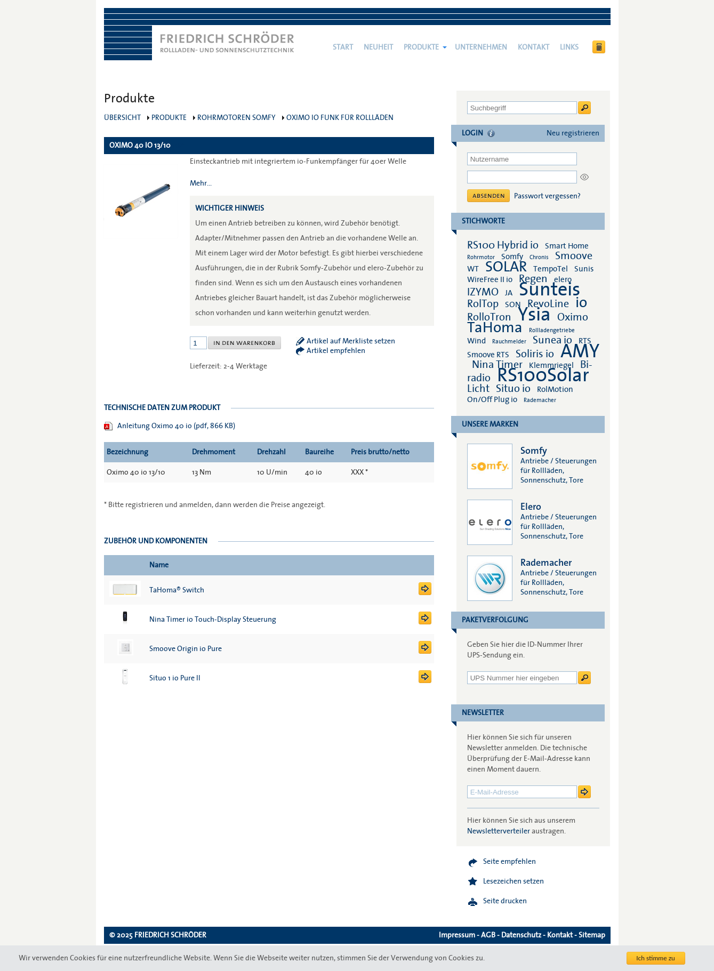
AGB (488, 935)
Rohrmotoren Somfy (236, 118)
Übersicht (122, 118)
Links (569, 47)
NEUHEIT (378, 47)
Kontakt (533, 47)
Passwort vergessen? (547, 196)
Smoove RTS (488, 354)
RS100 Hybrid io (503, 245)
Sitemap (592, 935)
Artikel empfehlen (336, 351)
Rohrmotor (481, 257)
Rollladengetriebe (552, 330)
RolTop (483, 304)
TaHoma (495, 327)
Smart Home (567, 246)
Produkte (421, 47)
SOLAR (506, 267)
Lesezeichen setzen (513, 881)
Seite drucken (505, 901)
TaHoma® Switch (176, 590)
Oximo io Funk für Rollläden (340, 118)
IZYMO (483, 292)
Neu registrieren (573, 133)
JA (509, 293)
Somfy (512, 256)
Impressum (457, 935)
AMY (579, 351)
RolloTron (489, 317)
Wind (476, 341)
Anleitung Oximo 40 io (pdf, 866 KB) (176, 426)
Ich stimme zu (655, 958)
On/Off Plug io (492, 399)
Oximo (572, 317)
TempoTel (550, 269)
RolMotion (555, 389)
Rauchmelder (509, 341)
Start (343, 47)
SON (513, 304)
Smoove (573, 256)
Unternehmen (481, 47)
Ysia (534, 314)
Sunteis (549, 289)
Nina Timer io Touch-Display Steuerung (212, 619)
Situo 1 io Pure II (174, 678)
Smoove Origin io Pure (185, 649)
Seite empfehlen (509, 861)
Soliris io (535, 354)
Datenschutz (521, 935)
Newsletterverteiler (498, 831)
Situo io (513, 389)
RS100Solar (543, 375)
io (581, 302)
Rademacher (540, 400)
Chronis (539, 257)
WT (473, 269)
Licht (478, 389)
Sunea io (552, 340)
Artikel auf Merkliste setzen (351, 341)
